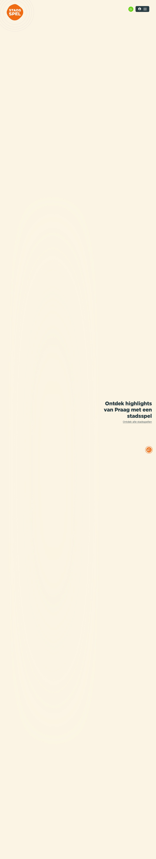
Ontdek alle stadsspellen (137, 422)
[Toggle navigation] (145, 9)
